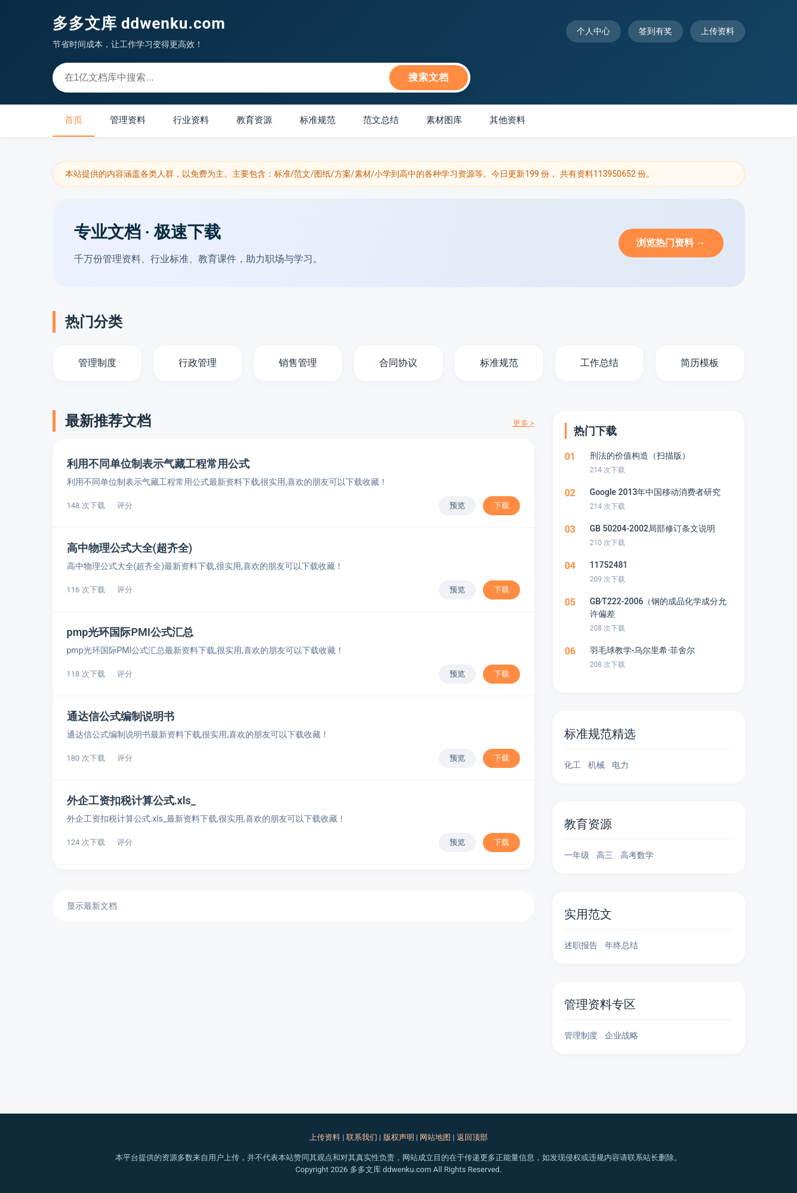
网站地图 (435, 1137)
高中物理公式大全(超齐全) (130, 548)
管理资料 (128, 120)
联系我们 (361, 1137)
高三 (604, 855)
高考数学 (637, 855)
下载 (501, 505)
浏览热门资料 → (671, 242)
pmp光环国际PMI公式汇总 (130, 632)
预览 (457, 505)
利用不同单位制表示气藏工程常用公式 (158, 463)
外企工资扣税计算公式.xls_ (131, 800)
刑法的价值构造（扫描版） (640, 455)
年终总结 (621, 945)
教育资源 (254, 120)
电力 (620, 765)
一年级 (576, 855)
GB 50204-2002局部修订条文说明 (652, 528)
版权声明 (398, 1137)
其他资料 (507, 120)
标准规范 (318, 120)
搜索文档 (428, 77)
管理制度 (581, 1035)
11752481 (609, 565)
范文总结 (381, 120)
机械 (596, 765)
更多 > (523, 423)
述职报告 (581, 945)
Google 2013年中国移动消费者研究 (655, 492)
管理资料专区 (600, 1004)
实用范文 (588, 914)
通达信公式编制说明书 (120, 716)
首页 (73, 120)
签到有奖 (655, 31)
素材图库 (444, 120)
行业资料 (191, 120)
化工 (572, 765)
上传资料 (717, 31)
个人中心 (593, 31)
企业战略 (621, 1035)
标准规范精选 (600, 734)
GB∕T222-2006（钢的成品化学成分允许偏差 (658, 607)
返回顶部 (472, 1137)
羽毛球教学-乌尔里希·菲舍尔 (643, 650)
